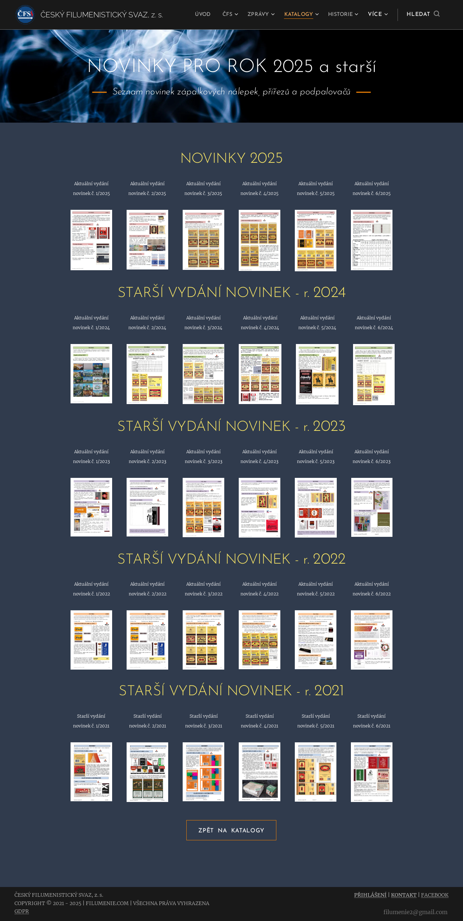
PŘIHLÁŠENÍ (370, 895)
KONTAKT (404, 895)
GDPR (21, 911)
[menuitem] (193, 15)
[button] (423, 15)
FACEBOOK (435, 895)
